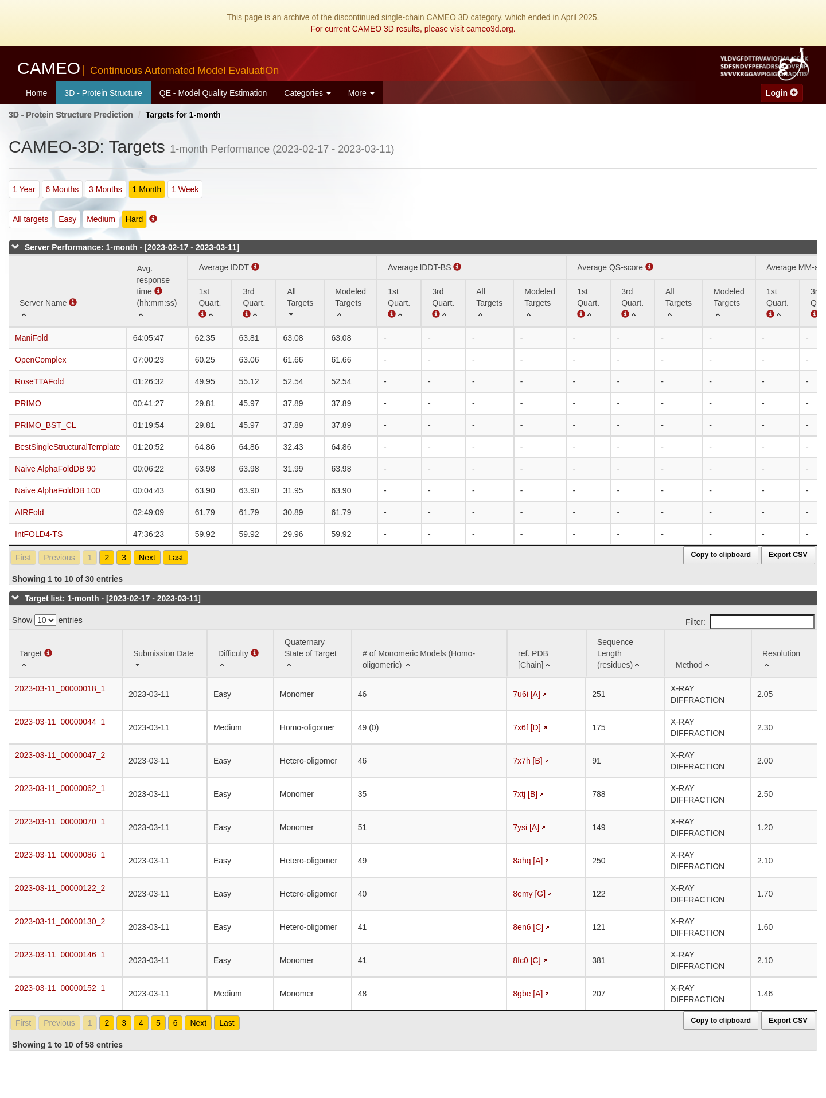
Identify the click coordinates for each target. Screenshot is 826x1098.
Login (782, 93)
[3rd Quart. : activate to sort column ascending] (254, 302)
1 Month (147, 189)
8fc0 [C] (526, 960)
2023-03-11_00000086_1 (60, 854)
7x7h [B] (527, 760)
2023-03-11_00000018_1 (60, 688)
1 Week (185, 189)
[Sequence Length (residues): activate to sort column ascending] (625, 653)
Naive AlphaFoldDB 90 (55, 468)
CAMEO (148, 68)
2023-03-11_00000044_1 (60, 721)
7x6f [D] (526, 727)
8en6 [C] (528, 927)
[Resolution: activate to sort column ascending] (784, 653)
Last (175, 557)
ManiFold (31, 337)
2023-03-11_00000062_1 (60, 788)
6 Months (62, 189)
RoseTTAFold (39, 381)
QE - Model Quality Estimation (213, 93)
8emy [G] (529, 893)
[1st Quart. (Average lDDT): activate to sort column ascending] (210, 302)
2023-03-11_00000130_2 (60, 921)
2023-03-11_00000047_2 (60, 755)
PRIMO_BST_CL (45, 425)
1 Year (24, 189)
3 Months (105, 189)
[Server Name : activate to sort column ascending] (67, 291)
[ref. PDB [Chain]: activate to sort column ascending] (546, 653)
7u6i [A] (526, 694)
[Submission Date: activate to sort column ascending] (164, 653)
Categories (307, 93)
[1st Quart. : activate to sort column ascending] (399, 302)
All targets (30, 219)
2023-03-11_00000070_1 (60, 821)
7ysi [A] (526, 827)
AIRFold (29, 512)
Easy (67, 219)
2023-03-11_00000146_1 (60, 954)
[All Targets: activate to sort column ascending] (300, 302)
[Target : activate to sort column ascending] (66, 653)
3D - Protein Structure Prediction (71, 114)
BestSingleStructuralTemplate (67, 446)
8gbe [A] (528, 993)
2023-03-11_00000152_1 (60, 987)
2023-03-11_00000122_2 (60, 888)
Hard (134, 219)
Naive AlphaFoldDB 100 (57, 490)
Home (36, 93)
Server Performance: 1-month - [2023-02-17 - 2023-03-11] (132, 247)
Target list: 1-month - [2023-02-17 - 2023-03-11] (113, 598)
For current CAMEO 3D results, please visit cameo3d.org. (412, 28)
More (361, 93)
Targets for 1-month (183, 114)
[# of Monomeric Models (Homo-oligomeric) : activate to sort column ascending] (429, 653)
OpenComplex (41, 359)
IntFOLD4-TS (39, 534)
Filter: (750, 621)
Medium (101, 219)
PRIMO (28, 403)
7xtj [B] (525, 794)
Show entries (47, 620)
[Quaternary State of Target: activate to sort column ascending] (313, 653)
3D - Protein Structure (103, 93)
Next (147, 557)
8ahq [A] (528, 860)
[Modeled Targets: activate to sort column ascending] (350, 302)
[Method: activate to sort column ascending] (708, 653)
